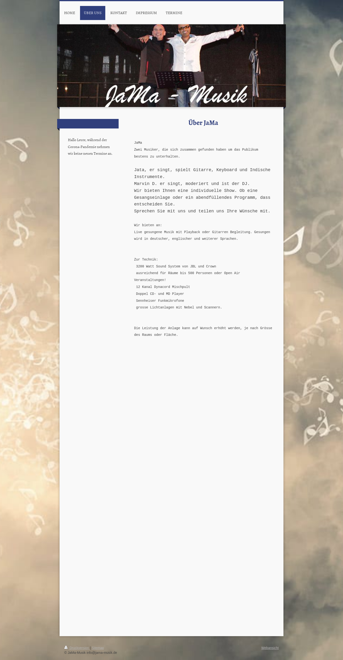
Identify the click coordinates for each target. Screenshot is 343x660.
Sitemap (98, 648)
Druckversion (77, 648)
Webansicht (270, 648)
